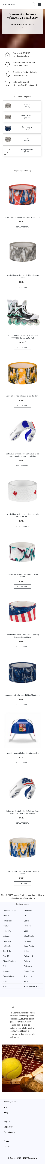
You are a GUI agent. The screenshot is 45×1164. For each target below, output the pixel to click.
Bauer (26, 921)
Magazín (7, 1121)
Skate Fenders (9, 961)
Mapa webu (9, 1127)
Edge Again (29, 946)
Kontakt (7, 1147)
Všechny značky (11, 1102)
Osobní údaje (9, 1132)
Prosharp (7, 941)
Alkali (26, 981)
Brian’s (6, 916)
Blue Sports (29, 936)
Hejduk (6, 926)
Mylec (26, 951)
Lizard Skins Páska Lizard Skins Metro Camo (22, 217)
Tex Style (7, 951)
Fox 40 (6, 956)
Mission (6, 971)
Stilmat (27, 961)
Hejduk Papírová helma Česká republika (22, 753)
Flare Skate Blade (31, 986)
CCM (26, 916)
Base (26, 931)
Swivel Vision (8, 976)
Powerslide (7, 921)
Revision (27, 941)
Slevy (6, 1112)
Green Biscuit (29, 971)
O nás (6, 1141)
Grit (4, 966)
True (5, 986)
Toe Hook (28, 976)
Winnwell (28, 911)
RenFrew (7, 931)
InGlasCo (7, 946)
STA (5, 981)
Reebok (27, 926)
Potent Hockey (9, 911)
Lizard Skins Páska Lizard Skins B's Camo (22, 396)
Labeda (6, 936)
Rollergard (28, 956)
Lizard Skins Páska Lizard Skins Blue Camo (22, 695)
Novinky (7, 1107)
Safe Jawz (28, 966)
